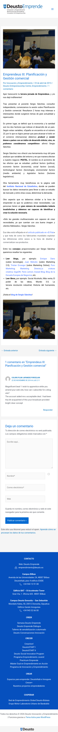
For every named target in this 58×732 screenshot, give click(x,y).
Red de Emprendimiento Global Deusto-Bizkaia (29, 700)
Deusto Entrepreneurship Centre (17, 86)
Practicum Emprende (29, 660)
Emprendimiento (39, 86)
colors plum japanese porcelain (26, 378)
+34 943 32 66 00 (29, 610)
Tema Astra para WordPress (38, 717)
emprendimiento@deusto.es (29, 567)
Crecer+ (29, 682)
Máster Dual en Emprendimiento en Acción (29, 663)
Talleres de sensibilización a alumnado (29, 629)
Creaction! (29, 644)
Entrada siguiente (48, 350)
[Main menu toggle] (52, 9)
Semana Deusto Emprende (29, 623)
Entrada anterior (9, 350)
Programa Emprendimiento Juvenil (29, 657)
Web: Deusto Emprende (29, 564)
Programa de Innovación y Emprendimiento (29, 667)
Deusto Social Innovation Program (29, 654)
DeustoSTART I (29, 647)
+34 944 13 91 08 (29, 584)
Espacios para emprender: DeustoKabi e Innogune (29, 679)
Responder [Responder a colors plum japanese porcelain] (48, 410)
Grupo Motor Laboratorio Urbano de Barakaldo (29, 703)
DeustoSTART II (29, 650)
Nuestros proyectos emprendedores (29, 686)
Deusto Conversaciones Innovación (28, 633)
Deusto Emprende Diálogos (29, 626)
